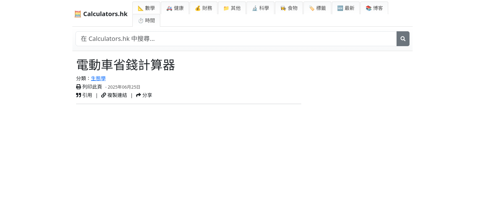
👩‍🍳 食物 (289, 8)
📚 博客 (374, 8)
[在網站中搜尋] (236, 38)
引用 (84, 95)
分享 (144, 95)
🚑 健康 (174, 8)
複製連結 (114, 95)
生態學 (98, 78)
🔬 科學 (260, 8)
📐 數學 (146, 8)
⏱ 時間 (146, 20)
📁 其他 (232, 8)
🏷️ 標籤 (317, 8)
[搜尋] (403, 38)
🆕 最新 (345, 8)
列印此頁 (89, 86)
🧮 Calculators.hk (100, 14)
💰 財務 (203, 8)
